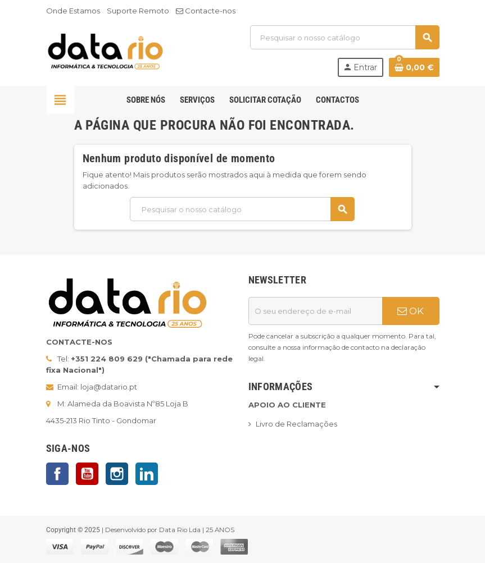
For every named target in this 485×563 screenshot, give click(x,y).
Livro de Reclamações (296, 423)
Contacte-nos (205, 10)
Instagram (117, 474)
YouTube (87, 474)
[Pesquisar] (344, 37)
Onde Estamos (73, 10)
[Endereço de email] (315, 311)
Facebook (57, 474)
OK (410, 311)
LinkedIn (146, 474)
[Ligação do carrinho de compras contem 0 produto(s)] (414, 67)
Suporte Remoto (138, 10)
